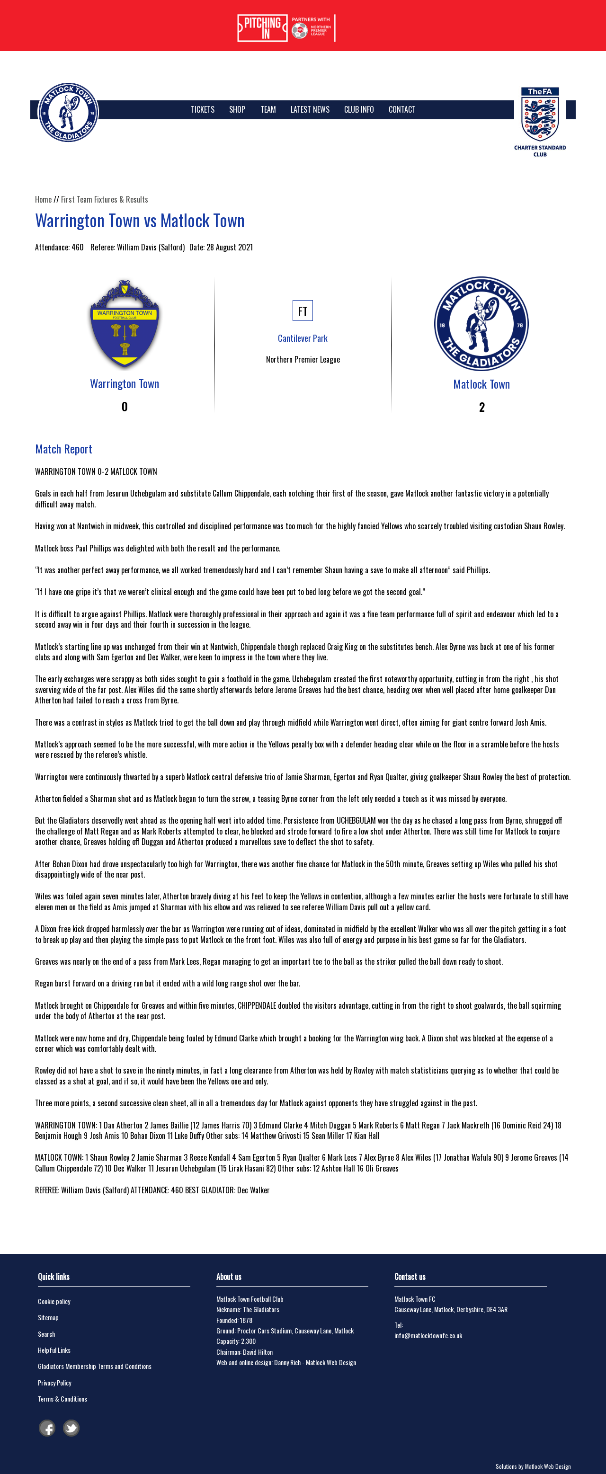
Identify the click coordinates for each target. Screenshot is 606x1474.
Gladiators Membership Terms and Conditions (95, 1366)
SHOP (237, 109)
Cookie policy (54, 1301)
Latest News (310, 109)
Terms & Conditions (62, 1398)
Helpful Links (54, 1350)
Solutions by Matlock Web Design (533, 1466)
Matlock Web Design (331, 1362)
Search (46, 1334)
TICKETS (202, 109)
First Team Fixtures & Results (104, 199)
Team (268, 109)
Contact (402, 109)
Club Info (359, 109)
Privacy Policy (54, 1382)
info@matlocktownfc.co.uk (428, 1335)
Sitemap (48, 1317)
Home (43, 199)
